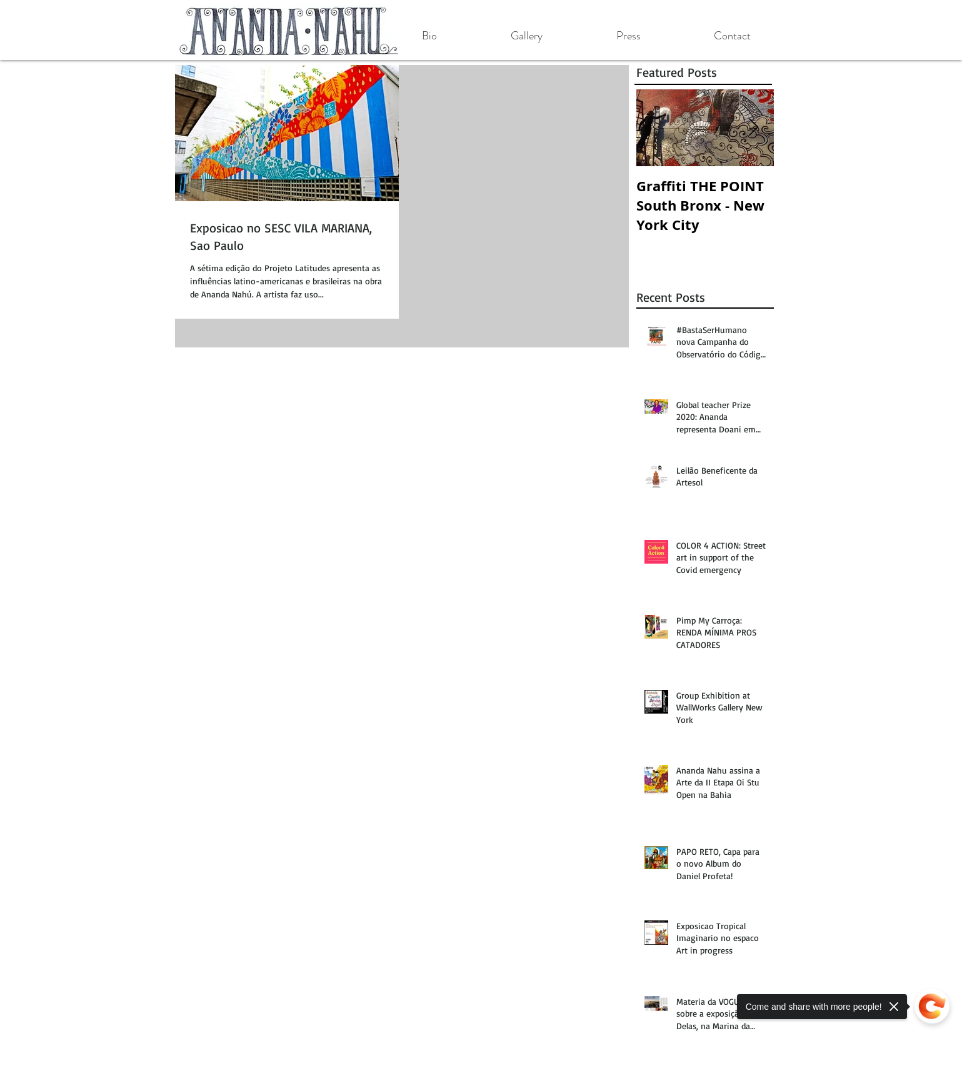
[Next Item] (753, 127)
